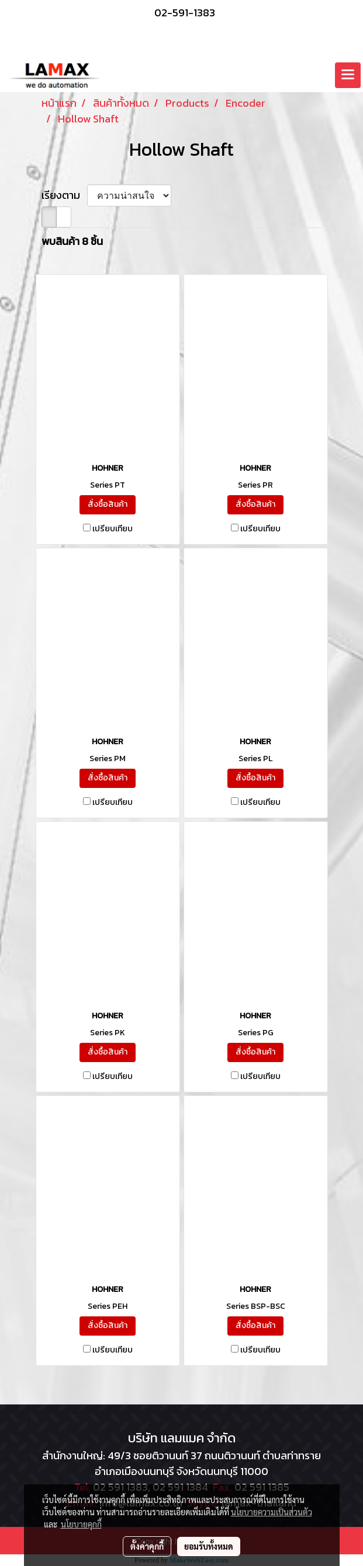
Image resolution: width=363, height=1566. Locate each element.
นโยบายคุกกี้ (81, 1524)
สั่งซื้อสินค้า (107, 504)
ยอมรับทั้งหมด (208, 1546)
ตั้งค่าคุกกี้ (147, 1546)
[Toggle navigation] (348, 75)
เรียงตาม (64, 195)
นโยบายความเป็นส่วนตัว (271, 1512)
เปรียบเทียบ (112, 529)
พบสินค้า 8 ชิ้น (72, 241)
